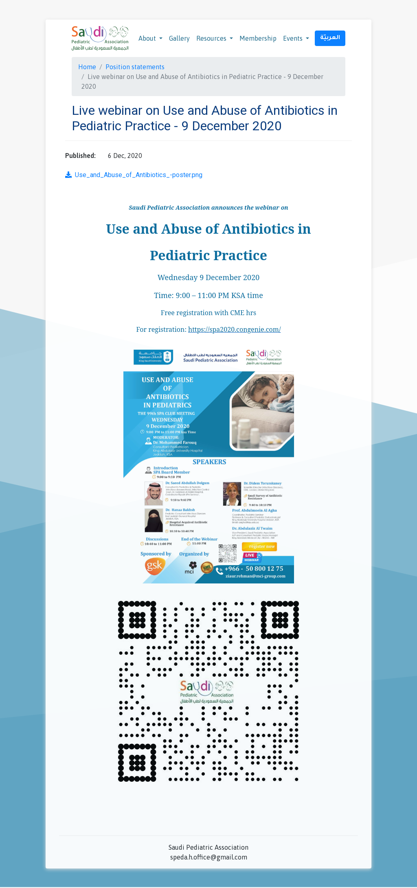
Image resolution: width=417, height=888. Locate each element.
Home (87, 66)
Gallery (179, 38)
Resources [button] (212, 38)
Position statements (135, 66)
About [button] (148, 38)
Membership (258, 38)
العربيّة (330, 38)
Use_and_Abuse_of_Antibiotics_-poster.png (133, 175)
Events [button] (293, 38)
